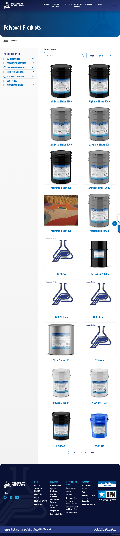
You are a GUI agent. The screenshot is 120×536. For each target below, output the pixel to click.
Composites (12, 81)
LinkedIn (11, 497)
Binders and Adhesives (54, 500)
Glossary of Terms (88, 495)
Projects (38, 497)
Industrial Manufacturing (71, 502)
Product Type (12, 54)
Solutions (45, 4)
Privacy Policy (26, 529)
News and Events (40, 501)
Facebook (5, 497)
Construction (71, 488)
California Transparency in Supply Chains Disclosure (21, 530)
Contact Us (38, 504)
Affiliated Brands (78, 5)
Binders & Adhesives (15, 72)
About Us (38, 494)
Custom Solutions (15, 85)
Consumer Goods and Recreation (72, 507)
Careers (85, 488)
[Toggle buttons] (114, 223)
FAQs (84, 492)
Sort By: (94, 55)
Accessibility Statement (42, 529)
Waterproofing (13, 59)
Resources (89, 4)
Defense (69, 494)
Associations (86, 485)
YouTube (17, 497)
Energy (68, 491)
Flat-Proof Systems (15, 76)
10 (89, 452)
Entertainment (71, 512)
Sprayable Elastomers (16, 63)
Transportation (71, 498)
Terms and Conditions (11, 529)
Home (6, 41)
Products (68, 4)
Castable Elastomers (16, 67)
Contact (99, 4)
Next (94, 452)
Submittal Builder (88, 504)
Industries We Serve (56, 5)
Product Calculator (86, 500)
